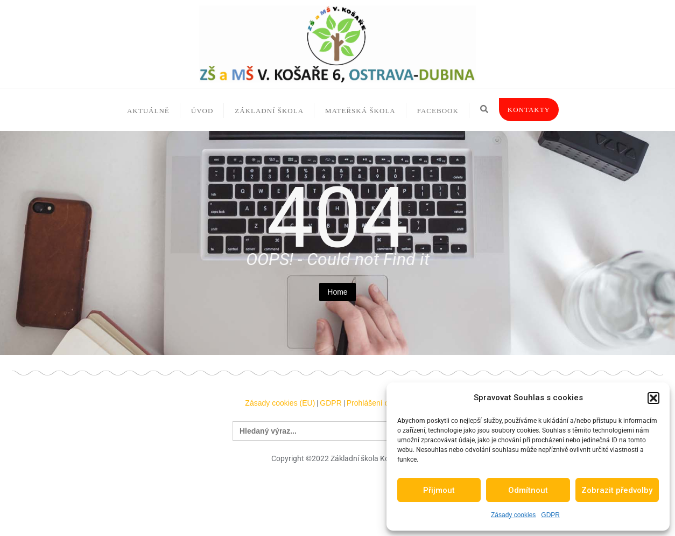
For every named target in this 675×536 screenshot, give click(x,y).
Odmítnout (528, 490)
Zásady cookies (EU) (280, 403)
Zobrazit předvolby (616, 490)
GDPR (550, 515)
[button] (653, 398)
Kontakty (529, 110)
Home (337, 292)
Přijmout (439, 490)
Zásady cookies (513, 515)
